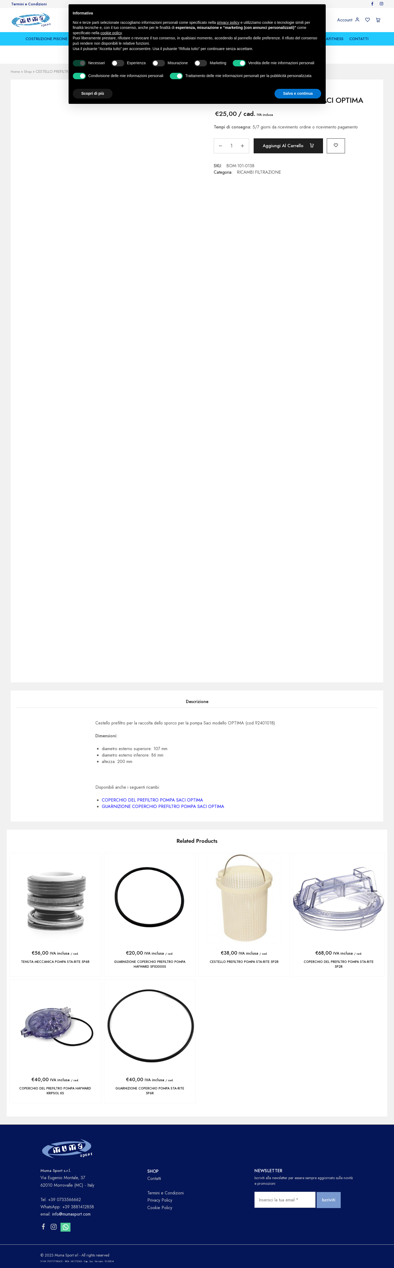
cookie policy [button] (111, 33)
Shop (28, 71)
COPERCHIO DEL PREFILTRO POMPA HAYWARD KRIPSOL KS (55, 1090)
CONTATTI (359, 38)
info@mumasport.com (71, 1213)
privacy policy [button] (228, 22)
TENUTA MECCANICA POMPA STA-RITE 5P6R (55, 961)
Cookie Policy (159, 1207)
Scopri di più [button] (92, 93)
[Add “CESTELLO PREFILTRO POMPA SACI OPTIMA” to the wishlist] (339, 145)
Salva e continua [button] (298, 93)
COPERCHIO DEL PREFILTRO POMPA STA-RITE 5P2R (338, 964)
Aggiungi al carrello (290, 145)
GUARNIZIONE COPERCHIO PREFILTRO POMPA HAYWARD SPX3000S (149, 964)
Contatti (154, 1177)
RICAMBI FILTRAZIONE (259, 172)
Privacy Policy (159, 1199)
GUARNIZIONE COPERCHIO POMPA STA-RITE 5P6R (149, 1090)
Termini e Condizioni (29, 4)
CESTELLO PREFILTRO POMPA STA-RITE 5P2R (244, 961)
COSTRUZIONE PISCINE (46, 38)
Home (15, 71)
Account (344, 20)
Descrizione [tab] (197, 701)
